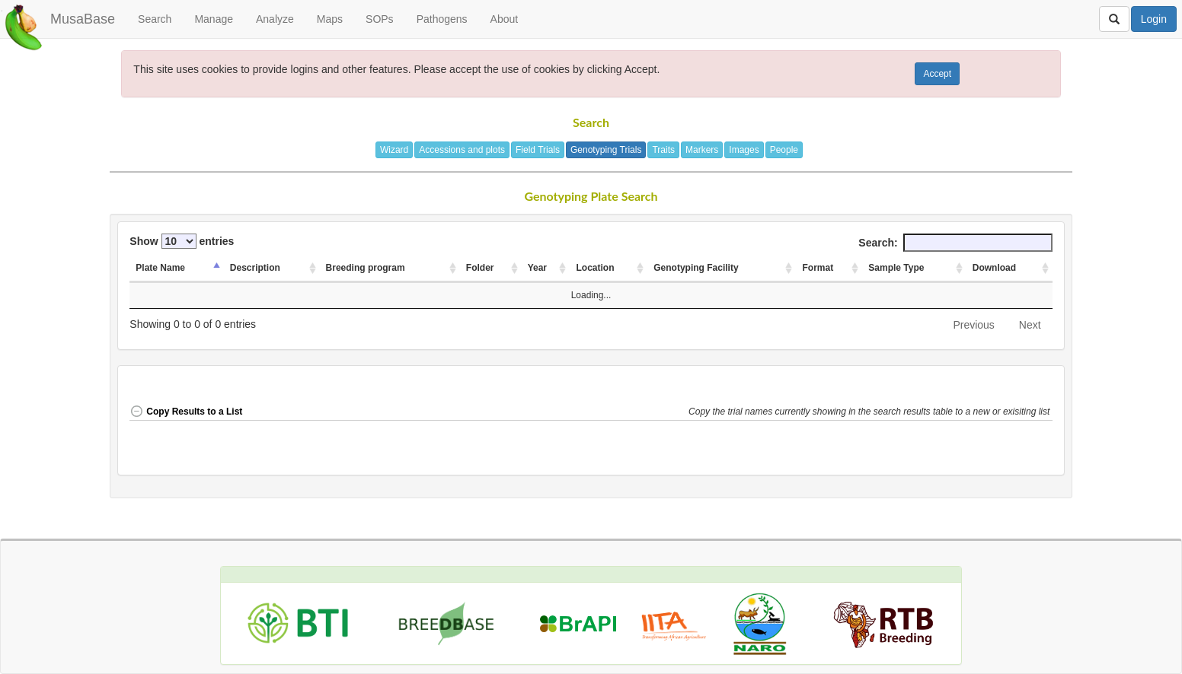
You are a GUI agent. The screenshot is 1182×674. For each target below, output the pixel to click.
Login (1154, 19)
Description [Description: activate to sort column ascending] (255, 267)
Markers (701, 150)
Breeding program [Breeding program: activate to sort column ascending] (365, 267)
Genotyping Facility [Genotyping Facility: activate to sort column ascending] (695, 267)
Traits (663, 150)
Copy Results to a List (185, 411)
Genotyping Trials (605, 150)
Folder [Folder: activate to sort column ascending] (480, 267)
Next (1030, 325)
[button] (870, 413)
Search (154, 19)
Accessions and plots (462, 150)
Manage (213, 19)
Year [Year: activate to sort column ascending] (537, 267)
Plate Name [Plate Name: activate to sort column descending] (160, 267)
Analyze (275, 19)
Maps (330, 19)
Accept (937, 73)
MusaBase (82, 19)
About (504, 19)
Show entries (181, 241)
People (784, 150)
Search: (955, 243)
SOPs (380, 19)
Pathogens (442, 19)
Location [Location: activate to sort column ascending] (595, 267)
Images (744, 150)
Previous (973, 325)
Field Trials (538, 150)
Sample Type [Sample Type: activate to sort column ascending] (896, 267)
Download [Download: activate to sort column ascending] (994, 267)
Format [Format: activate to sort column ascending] (817, 267)
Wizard (394, 150)
